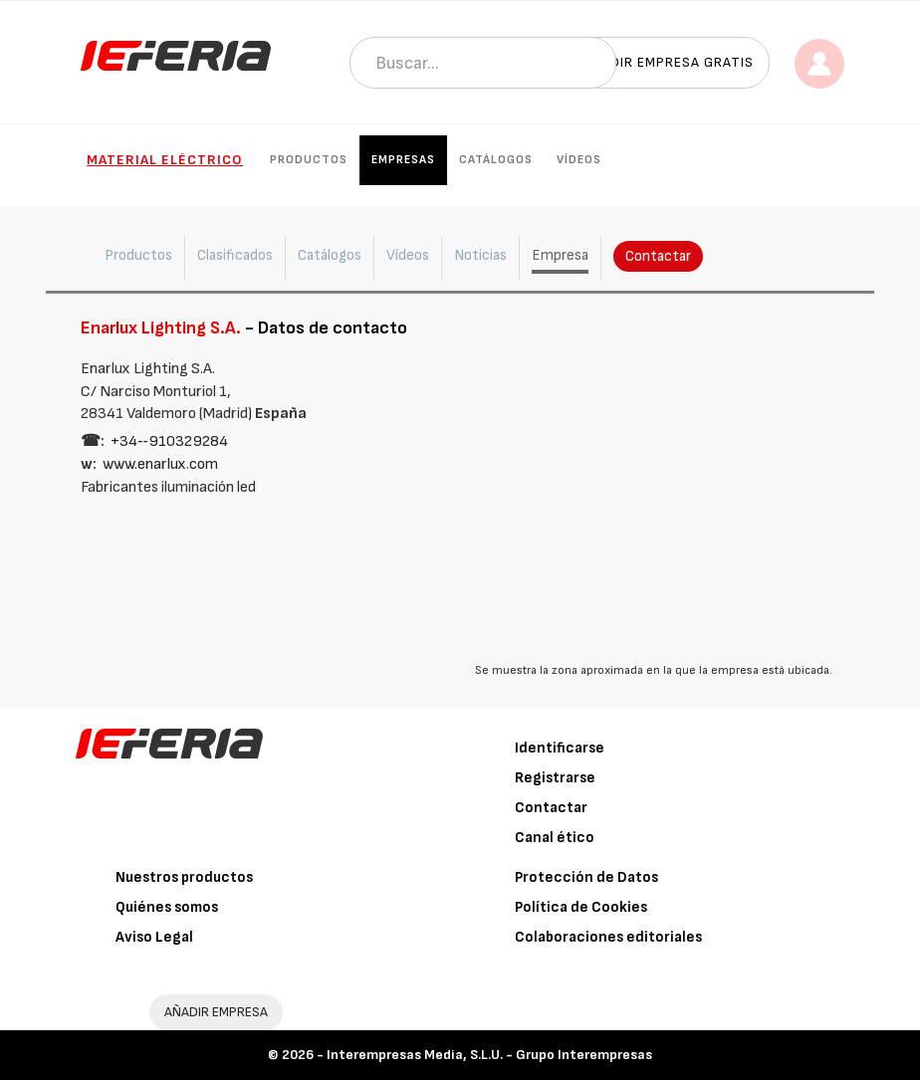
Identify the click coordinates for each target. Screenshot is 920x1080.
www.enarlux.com (160, 464)
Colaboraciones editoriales (608, 937)
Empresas (403, 159)
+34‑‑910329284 (169, 441)
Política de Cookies (581, 907)
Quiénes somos (166, 907)
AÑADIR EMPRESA (216, 1011)
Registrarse (555, 777)
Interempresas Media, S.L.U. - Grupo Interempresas (489, 1054)
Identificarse (559, 748)
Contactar (658, 256)
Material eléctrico (165, 159)
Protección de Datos (586, 877)
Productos (308, 159)
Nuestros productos (184, 877)
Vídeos (579, 159)
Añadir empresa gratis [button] (668, 62)
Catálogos (496, 159)
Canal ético (554, 837)
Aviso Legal (154, 937)
